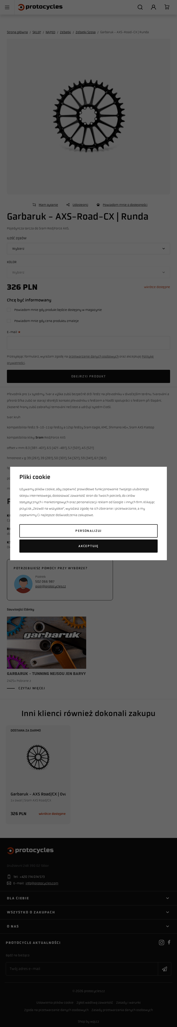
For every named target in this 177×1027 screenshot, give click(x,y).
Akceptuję (88, 546)
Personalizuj (88, 531)
